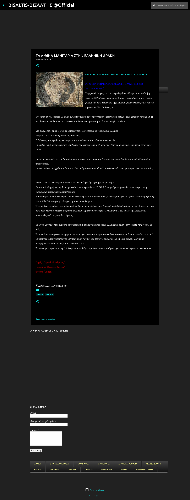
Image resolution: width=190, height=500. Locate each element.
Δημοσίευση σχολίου (45, 319)
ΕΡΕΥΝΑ (72, 469)
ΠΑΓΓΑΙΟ (88, 469)
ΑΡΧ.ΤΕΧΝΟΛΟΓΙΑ (153, 464)
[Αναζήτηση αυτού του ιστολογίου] (172, 5)
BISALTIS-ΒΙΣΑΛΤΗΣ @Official (41, 5)
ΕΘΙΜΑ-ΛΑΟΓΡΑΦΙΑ (144, 469)
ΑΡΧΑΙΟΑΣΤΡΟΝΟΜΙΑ (128, 464)
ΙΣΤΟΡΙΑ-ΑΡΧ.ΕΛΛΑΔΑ (59, 464)
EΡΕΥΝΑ (49, 294)
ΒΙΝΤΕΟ (37, 469)
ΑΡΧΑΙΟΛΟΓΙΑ (104, 464)
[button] (37, 65)
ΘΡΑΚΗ (40, 294)
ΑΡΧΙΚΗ (37, 464)
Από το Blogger (95, 490)
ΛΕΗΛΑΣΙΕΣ (55, 469)
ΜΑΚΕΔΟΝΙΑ (106, 469)
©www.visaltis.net (95, 496)
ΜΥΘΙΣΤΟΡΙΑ (83, 464)
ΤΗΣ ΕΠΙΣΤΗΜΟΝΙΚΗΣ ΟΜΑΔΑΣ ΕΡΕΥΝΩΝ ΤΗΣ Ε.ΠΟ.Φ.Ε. (116, 74)
